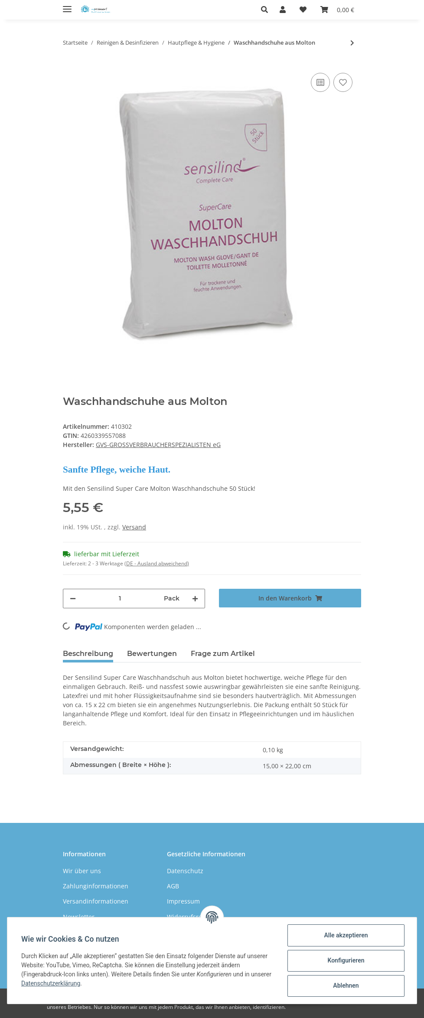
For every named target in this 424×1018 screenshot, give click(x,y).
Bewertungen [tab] (152, 653)
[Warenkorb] (337, 9)
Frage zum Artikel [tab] (223, 653)
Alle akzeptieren (346, 935)
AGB (173, 886)
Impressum (183, 901)
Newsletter (79, 917)
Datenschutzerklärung (50, 983)
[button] (267, 9)
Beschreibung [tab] (88, 653)
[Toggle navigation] (67, 5)
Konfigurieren (345, 960)
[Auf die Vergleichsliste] (320, 82)
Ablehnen (346, 985)
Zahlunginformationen (95, 886)
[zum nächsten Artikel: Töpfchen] (352, 42)
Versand (134, 527)
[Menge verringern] (72, 598)
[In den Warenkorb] (290, 598)
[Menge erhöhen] (195, 598)
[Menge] (120, 598)
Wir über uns (82, 871)
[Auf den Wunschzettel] (342, 82)
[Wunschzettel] (303, 9)
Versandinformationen (95, 901)
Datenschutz (185, 871)
